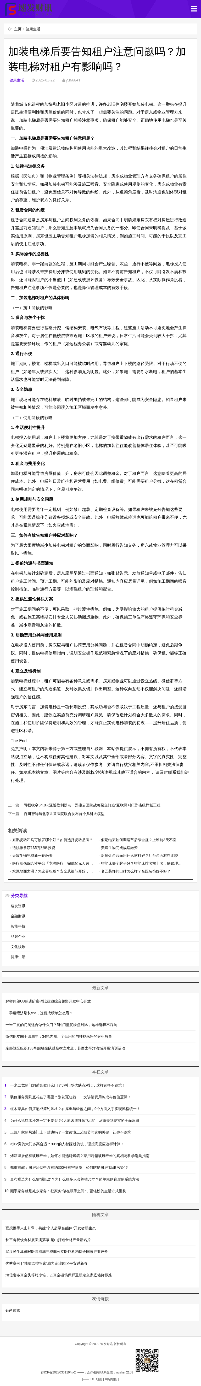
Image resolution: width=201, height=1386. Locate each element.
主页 (17, 29)
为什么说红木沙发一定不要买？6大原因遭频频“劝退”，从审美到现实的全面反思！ (76, 1120)
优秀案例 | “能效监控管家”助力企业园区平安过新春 (46, 1263)
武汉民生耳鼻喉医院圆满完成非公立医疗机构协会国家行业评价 (56, 1251)
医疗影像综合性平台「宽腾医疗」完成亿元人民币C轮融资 (59, 863)
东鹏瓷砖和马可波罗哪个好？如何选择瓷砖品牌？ (52, 840)
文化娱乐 (18, 946)
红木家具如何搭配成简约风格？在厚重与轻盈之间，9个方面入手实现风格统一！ (75, 1108)
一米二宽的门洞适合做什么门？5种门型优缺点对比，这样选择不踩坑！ (63, 1024)
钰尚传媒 (12, 1310)
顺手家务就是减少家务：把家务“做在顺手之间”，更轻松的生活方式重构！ (70, 1190)
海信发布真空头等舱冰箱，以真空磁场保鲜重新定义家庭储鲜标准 (58, 1274)
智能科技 (18, 926)
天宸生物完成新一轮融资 (32, 855)
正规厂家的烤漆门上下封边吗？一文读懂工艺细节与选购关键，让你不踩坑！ (72, 1132)
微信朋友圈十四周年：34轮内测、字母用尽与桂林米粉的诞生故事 (58, 1036)
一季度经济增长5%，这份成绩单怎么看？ (39, 1012)
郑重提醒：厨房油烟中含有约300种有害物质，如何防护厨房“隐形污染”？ (69, 1167)
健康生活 (33, 29)
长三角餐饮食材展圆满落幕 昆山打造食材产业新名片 (48, 1239)
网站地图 (111, 1379)
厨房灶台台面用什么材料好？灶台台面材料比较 (139, 855)
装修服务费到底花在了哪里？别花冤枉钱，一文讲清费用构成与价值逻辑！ (70, 1096)
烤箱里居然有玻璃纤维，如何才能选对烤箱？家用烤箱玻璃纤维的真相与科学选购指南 (79, 1155)
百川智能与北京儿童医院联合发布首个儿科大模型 (64, 813)
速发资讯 (18, 906)
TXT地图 (96, 1379)
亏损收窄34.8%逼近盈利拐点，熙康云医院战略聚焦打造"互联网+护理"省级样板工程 (92, 805)
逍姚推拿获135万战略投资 (33, 847)
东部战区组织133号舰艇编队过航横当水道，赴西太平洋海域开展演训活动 (65, 1048)
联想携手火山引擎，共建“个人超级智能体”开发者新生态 (50, 1227)
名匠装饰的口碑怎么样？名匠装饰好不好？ (136, 871)
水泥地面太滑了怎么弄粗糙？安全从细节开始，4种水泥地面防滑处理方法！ (73, 871)
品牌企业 (18, 936)
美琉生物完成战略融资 (119, 847)
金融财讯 (18, 916)
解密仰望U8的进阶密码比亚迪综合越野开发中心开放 (48, 1001)
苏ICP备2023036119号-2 (58, 1372)
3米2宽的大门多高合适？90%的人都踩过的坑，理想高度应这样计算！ (67, 1143)
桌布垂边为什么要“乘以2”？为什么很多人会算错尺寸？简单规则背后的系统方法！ (76, 1179)
